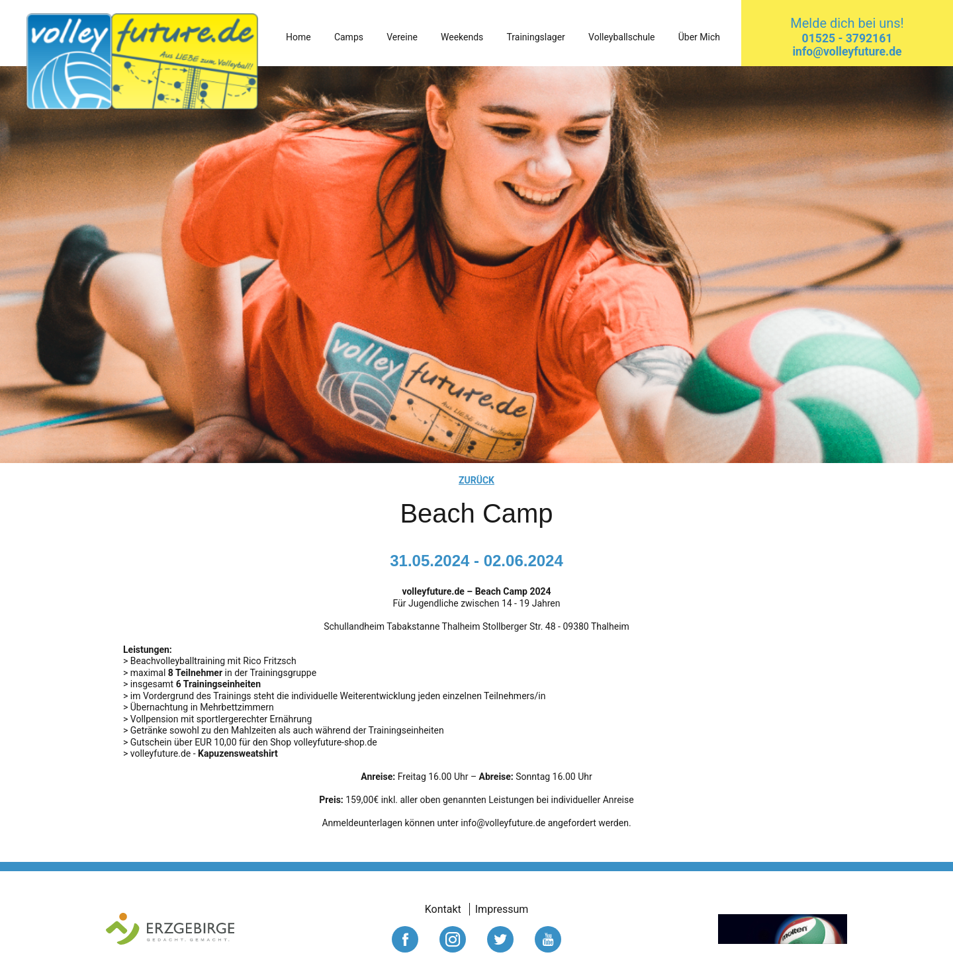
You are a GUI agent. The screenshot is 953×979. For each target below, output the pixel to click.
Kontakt (443, 909)
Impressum (502, 909)
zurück (476, 480)
